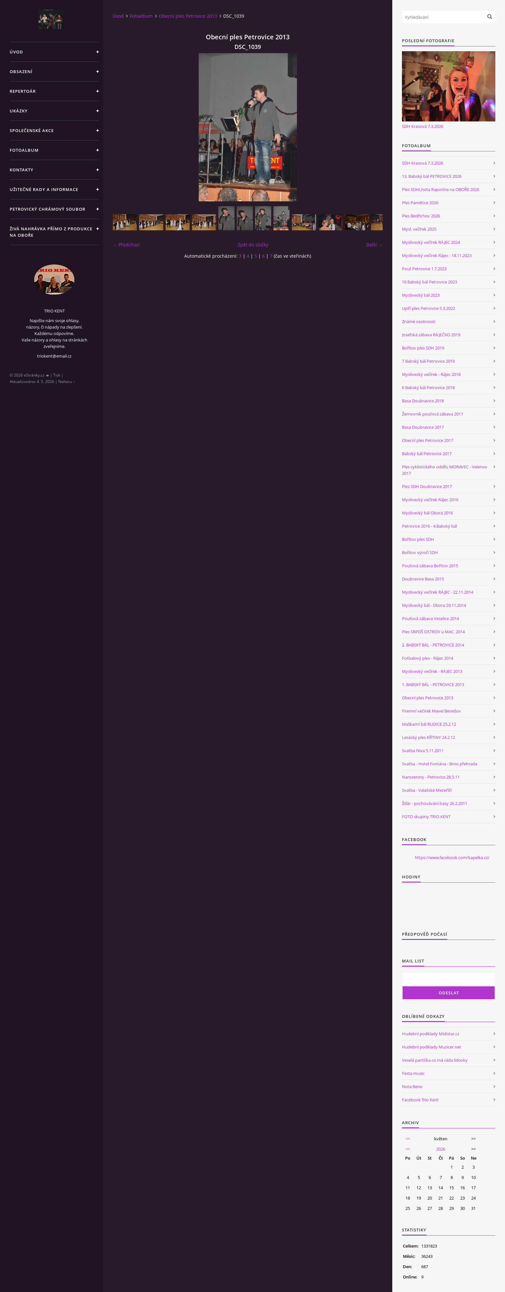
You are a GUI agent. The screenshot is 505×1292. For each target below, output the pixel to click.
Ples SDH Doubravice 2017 (427, 486)
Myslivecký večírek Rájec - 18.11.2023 (437, 255)
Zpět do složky (253, 245)
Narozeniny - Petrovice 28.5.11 (431, 777)
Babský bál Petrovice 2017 (427, 453)
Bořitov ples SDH (418, 539)
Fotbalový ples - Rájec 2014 (427, 658)
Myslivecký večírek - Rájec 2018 (431, 374)
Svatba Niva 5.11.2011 (422, 750)
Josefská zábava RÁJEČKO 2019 (431, 335)
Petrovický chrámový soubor (47, 209)
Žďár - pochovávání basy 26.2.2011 (434, 803)
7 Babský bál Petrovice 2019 (428, 361)
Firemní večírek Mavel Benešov (431, 711)
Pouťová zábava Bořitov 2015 (430, 566)
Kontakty (21, 170)
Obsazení (21, 71)
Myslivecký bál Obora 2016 (427, 513)
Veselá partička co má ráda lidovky (435, 1060)
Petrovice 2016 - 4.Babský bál (429, 526)
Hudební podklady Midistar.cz (430, 1034)
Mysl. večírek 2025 (419, 229)
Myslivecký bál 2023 (421, 295)
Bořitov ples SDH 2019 (423, 348)
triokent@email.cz (54, 356)
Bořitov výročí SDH (420, 552)
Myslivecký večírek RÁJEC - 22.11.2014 (437, 592)
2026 (440, 1149)
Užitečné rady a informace (44, 189)
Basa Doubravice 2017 (423, 427)
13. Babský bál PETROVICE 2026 (432, 176)
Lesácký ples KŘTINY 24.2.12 (428, 737)
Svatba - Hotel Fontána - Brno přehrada (439, 764)
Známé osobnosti (418, 321)
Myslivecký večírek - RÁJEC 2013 (432, 671)
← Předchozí (126, 245)
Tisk (56, 375)
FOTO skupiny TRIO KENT (426, 816)
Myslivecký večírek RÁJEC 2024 (431, 242)
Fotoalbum (24, 150)
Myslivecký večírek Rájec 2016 (430, 499)
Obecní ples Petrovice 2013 (188, 16)
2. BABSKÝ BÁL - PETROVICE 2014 (433, 645)
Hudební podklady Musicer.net (431, 1047)
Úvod (16, 52)
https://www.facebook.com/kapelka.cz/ (452, 857)
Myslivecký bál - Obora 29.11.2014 (434, 605)
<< (407, 1139)
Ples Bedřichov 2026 (421, 216)
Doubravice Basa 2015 (423, 579)
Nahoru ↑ (66, 381)
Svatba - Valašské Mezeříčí (427, 790)
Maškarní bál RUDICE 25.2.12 (429, 724)
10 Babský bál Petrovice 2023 (429, 282)
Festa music (413, 1073)
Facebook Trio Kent (420, 1100)
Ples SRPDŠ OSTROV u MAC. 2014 (433, 632)
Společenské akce (32, 130)
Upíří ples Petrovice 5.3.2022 (428, 308)
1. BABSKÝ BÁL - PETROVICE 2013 (433, 684)
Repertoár (23, 91)
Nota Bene (412, 1086)
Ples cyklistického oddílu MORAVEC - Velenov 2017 (444, 470)
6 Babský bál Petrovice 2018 (428, 387)
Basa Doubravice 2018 (423, 401)
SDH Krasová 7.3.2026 (422, 126)
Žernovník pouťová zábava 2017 (432, 414)
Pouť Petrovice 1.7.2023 (424, 269)
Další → (374, 245)
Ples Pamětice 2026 (420, 203)
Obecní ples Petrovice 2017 (427, 440)
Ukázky (19, 111)
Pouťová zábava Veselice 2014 (430, 618)
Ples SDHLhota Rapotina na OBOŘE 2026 (440, 189)
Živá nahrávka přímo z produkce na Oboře (51, 232)
